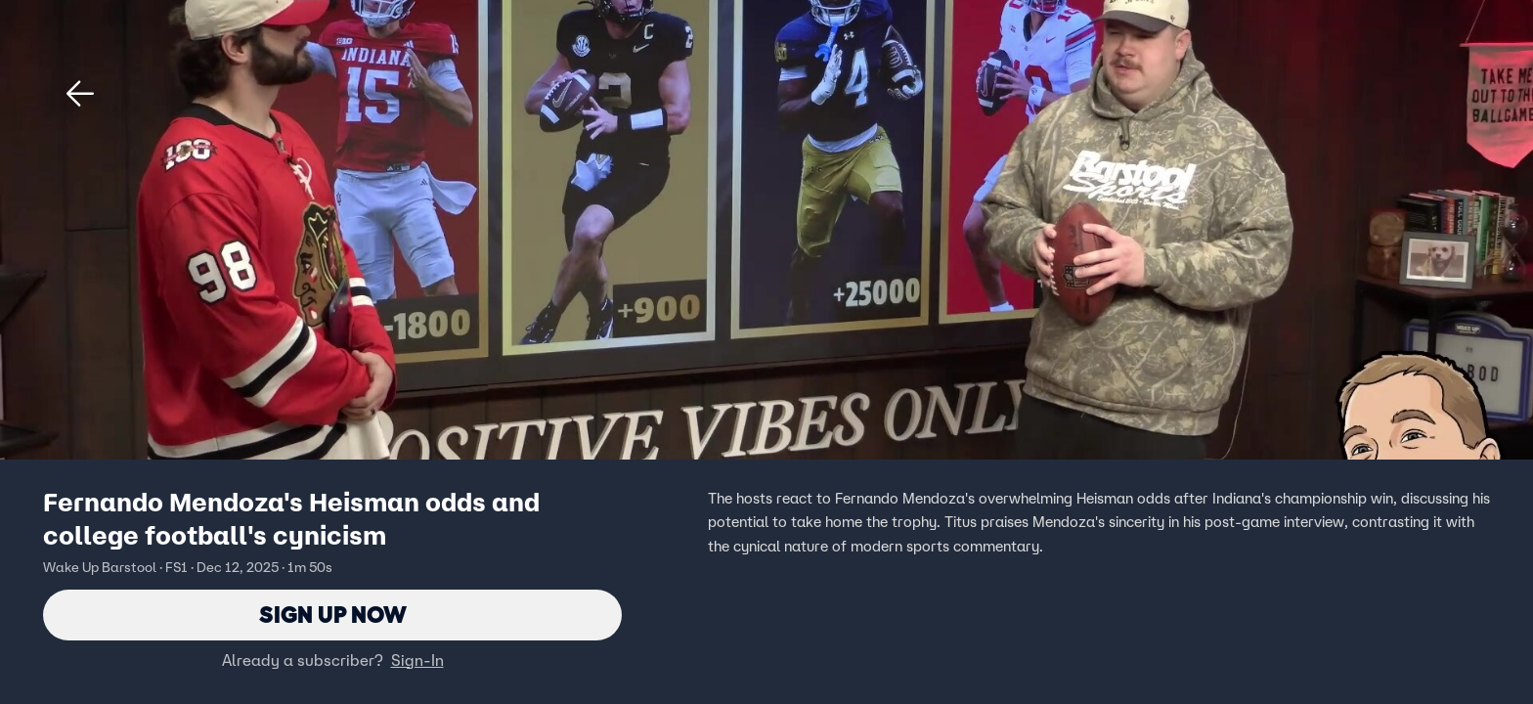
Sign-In (417, 660)
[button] (80, 94)
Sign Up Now (333, 614)
